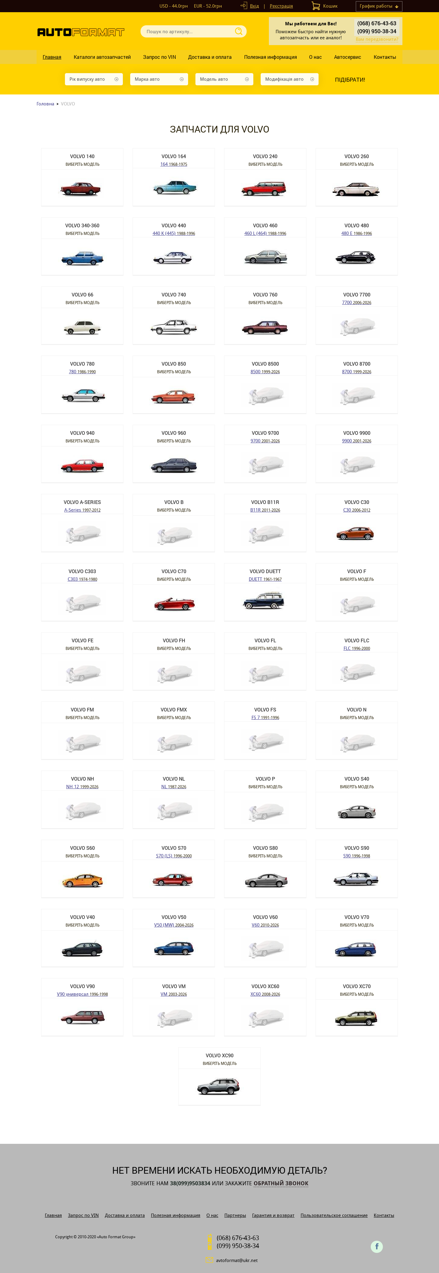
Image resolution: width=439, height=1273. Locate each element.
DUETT (265, 578)
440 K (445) (174, 233)
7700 (356, 302)
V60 (265, 924)
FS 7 (265, 717)
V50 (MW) (174, 924)
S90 (356, 855)
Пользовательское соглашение (334, 1215)
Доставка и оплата (210, 57)
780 (82, 371)
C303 (82, 578)
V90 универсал (82, 993)
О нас (315, 57)
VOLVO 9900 (356, 433)
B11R (265, 509)
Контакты (385, 57)
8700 (356, 371)
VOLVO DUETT (265, 571)
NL (173, 786)
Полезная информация (270, 57)
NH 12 (82, 786)
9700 (265, 440)
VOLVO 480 (356, 225)
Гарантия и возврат (273, 1215)
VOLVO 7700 (356, 294)
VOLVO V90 (82, 986)
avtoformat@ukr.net (237, 1260)
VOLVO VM (174, 986)
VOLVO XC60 (265, 986)
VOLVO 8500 (265, 363)
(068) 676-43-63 (376, 23)
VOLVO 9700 (265, 433)
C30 (356, 509)
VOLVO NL (174, 778)
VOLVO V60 (265, 917)
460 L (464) (265, 233)
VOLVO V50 (174, 917)
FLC (357, 648)
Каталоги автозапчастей (102, 57)
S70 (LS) (174, 855)
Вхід (254, 6)
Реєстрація (281, 6)
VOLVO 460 (265, 225)
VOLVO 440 (174, 225)
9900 (356, 440)
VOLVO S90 (356, 848)
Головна (45, 104)
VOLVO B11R (265, 502)
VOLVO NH (82, 778)
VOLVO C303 (82, 571)
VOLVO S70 (174, 848)
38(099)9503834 (190, 1183)
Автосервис (347, 57)
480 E (356, 233)
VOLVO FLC (356, 640)
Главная (52, 57)
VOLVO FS (265, 709)
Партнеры (235, 1215)
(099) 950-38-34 (376, 31)
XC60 (265, 993)
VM (174, 993)
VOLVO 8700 (356, 363)
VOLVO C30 (356, 502)
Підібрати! (350, 79)
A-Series (82, 509)
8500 (265, 371)
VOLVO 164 (174, 156)
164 (173, 163)
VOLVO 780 (82, 363)
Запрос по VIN (159, 57)
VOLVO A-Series (82, 502)
